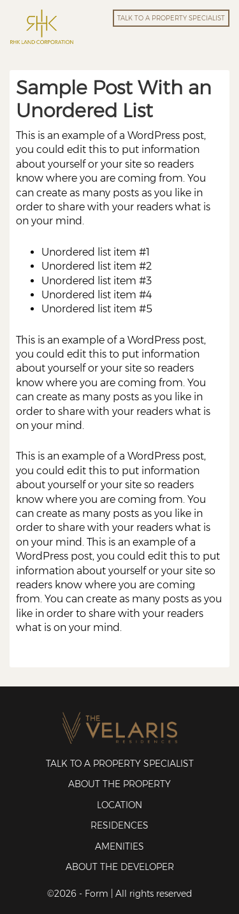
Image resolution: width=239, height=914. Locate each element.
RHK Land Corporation (41, 27)
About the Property (119, 784)
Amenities (119, 846)
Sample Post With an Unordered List (114, 99)
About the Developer (120, 867)
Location (119, 805)
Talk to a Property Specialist (120, 763)
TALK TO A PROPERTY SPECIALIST (171, 18)
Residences (119, 825)
